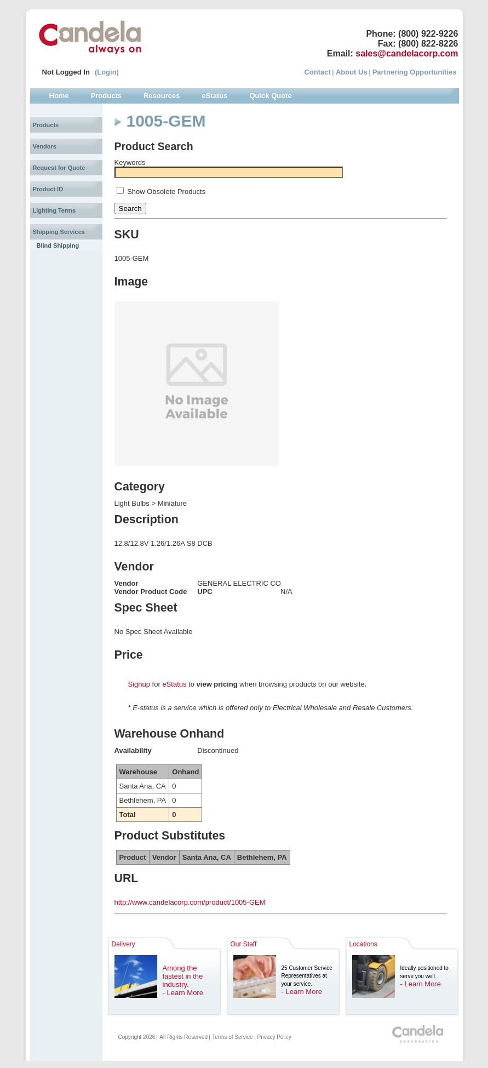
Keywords (130, 162)
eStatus (174, 684)
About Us (352, 72)
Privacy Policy (274, 1037)
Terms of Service (232, 1037)
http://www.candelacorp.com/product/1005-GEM (190, 902)
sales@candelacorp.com (406, 53)
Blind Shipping (58, 245)
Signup (139, 684)
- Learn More (183, 993)
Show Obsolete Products (166, 191)
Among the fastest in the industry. (183, 976)
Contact (317, 72)
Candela (90, 37)
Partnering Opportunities (414, 72)
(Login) (107, 72)
